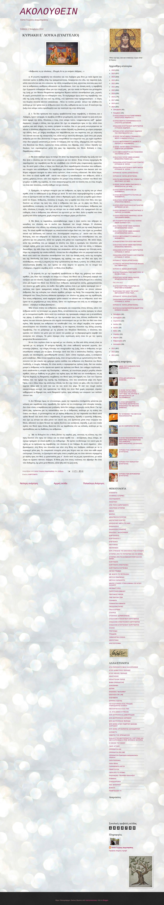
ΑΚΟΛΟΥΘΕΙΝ (49, 11)
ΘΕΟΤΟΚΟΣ (113, 545)
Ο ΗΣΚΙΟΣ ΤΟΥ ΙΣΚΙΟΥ (117, 743)
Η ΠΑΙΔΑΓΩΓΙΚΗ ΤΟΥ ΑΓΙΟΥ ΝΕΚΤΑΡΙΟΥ (127, 241)
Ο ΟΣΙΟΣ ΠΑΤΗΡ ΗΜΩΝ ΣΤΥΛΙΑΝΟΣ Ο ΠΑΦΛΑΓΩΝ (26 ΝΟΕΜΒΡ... (126, 148)
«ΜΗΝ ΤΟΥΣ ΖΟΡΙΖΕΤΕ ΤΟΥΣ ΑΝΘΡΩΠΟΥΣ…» (129, 367)
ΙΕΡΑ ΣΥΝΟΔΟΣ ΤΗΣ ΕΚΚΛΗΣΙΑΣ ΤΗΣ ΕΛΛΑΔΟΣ (126, 551)
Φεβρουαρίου (118, 341)
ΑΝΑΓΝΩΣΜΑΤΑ (114, 499)
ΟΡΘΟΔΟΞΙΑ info (115, 749)
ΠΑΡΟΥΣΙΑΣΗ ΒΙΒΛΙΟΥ (117, 591)
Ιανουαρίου (117, 344)
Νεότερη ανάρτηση (29, 483)
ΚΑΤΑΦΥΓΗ (113, 732)
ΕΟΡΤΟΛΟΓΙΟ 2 (114, 538)
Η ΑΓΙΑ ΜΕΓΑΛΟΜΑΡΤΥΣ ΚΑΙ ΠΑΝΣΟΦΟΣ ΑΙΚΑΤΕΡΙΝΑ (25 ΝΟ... (128, 153)
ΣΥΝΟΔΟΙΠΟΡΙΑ (115, 782)
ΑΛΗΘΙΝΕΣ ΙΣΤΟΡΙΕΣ (116, 496)
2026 (113, 70)
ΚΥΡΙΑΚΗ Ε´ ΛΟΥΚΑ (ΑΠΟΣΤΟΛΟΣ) (125, 305)
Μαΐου (115, 331)
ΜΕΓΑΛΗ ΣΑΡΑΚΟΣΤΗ (117, 580)
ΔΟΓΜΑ (111, 688)
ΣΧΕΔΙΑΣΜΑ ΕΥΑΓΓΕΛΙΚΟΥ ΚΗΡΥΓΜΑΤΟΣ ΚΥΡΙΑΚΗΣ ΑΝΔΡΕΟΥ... (128, 127)
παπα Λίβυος (113, 763)
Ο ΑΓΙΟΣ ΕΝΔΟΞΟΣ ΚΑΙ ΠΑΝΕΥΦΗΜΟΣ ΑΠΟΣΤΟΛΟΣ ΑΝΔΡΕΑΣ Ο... (127, 116)
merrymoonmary (91, 900)
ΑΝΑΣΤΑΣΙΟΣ (114, 676)
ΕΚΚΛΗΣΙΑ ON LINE (116, 695)
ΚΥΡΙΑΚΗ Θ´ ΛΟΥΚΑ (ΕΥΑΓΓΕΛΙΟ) (125, 176)
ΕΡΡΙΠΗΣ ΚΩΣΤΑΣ (115, 701)
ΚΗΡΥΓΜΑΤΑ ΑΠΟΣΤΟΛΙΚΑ (118, 565)
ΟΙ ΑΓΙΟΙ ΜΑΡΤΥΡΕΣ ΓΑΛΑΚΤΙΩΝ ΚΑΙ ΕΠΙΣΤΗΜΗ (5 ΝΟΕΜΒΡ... (126, 287)
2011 (113, 355)
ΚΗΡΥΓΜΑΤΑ (32, 474)
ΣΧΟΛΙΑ (112, 628)
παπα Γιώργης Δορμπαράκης (122, 847)
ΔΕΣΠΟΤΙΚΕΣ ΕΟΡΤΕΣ (117, 520)
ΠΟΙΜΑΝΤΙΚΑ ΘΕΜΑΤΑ (117, 603)
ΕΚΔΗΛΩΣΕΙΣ (114, 526)
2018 (113, 97)
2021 (113, 87)
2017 (113, 100)
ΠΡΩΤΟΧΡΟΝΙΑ (114, 610)
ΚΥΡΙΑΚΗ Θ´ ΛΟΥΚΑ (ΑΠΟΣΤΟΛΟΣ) (125, 173)
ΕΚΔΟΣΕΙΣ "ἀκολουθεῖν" (117, 692)
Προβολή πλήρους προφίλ (118, 851)
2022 (113, 83)
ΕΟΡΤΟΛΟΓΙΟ (114, 535)
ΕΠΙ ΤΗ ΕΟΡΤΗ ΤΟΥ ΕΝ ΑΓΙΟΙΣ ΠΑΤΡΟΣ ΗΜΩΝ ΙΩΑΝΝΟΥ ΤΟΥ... (127, 221)
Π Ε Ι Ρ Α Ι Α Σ (118, 283)
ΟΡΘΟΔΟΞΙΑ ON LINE (117, 752)
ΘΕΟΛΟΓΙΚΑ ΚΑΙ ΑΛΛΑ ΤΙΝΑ (119, 709)
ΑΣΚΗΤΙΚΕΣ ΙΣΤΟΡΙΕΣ (117, 508)
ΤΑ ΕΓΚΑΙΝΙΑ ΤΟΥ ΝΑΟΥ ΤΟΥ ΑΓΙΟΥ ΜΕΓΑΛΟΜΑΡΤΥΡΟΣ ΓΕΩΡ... (125, 292)
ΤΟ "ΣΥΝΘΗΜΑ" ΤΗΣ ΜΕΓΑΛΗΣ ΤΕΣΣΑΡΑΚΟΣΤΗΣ (130, 415)
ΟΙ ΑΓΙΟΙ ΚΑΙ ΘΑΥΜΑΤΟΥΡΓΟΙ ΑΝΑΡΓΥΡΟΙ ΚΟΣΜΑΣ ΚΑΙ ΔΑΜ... (128, 309)
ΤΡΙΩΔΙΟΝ (112, 634)
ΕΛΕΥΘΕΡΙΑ (113, 698)
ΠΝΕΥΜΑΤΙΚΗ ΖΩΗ (116, 597)
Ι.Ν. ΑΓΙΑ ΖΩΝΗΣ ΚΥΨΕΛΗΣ (119, 712)
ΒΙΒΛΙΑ (111, 511)
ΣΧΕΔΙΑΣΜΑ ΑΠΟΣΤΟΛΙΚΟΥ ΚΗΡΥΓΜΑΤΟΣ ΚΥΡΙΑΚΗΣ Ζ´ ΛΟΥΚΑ (128, 256)
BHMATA (112, 788)
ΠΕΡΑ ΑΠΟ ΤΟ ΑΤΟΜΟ (117, 772)
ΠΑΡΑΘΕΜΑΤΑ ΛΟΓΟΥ (117, 766)
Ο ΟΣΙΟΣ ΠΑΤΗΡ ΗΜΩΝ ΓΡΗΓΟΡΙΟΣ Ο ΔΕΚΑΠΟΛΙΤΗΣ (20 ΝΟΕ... (127, 185)
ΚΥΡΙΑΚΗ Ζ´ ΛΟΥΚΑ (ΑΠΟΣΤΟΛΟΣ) (125, 260)
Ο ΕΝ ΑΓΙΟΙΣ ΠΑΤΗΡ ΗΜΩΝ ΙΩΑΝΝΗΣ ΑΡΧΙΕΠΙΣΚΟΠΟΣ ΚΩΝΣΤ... (126, 227)
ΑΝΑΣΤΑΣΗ (113, 502)
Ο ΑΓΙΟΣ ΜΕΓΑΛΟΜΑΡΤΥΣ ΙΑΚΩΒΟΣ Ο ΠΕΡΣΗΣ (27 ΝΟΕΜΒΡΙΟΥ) (127, 142)
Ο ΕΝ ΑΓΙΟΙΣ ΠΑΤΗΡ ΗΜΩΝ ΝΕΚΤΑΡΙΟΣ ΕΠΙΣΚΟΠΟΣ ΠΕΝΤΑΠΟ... (127, 246)
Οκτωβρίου (117, 314)
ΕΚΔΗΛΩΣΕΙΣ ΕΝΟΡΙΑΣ (117, 529)
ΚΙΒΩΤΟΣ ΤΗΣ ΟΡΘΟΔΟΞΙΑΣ (119, 735)
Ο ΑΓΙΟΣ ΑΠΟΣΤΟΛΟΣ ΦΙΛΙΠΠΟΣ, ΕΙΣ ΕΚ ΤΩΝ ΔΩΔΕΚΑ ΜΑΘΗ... (128, 216)
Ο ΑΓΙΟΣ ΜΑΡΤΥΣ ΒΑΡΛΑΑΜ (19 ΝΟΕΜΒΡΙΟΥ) (124, 190)
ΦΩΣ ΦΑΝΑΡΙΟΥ (115, 785)
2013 (113, 348)
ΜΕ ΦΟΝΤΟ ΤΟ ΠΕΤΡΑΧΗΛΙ (119, 574)
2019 (113, 93)
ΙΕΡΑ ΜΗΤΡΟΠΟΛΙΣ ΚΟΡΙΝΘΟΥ (120, 718)
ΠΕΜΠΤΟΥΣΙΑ (114, 769)
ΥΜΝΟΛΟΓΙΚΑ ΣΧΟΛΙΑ (117, 637)
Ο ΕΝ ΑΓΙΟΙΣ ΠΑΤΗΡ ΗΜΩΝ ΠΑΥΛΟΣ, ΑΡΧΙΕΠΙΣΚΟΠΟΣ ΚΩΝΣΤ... (126, 278)
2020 (113, 90)
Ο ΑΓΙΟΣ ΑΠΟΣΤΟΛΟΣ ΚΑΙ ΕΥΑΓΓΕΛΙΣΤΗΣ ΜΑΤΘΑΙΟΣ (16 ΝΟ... (128, 206)
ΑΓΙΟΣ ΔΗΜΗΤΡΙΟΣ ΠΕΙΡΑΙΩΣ (119, 670)
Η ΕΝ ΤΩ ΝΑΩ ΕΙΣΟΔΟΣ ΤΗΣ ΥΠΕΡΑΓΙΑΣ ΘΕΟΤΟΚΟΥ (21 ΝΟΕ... (127, 180)
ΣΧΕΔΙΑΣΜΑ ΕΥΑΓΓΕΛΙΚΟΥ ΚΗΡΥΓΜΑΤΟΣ (124, 625)
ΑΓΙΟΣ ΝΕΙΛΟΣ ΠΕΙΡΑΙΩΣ (118, 673)
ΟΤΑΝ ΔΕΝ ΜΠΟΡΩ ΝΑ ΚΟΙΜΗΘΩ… (127, 379)
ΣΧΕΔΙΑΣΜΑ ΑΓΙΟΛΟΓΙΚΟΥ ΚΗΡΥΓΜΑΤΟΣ (124, 619)
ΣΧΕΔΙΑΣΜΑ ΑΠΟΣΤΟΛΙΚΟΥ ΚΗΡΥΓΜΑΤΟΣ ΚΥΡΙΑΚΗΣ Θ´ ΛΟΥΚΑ (128, 163)
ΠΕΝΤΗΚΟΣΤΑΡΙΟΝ (116, 594)
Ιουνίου (116, 327)
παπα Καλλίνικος (115, 760)
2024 (113, 77)
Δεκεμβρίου (117, 109)
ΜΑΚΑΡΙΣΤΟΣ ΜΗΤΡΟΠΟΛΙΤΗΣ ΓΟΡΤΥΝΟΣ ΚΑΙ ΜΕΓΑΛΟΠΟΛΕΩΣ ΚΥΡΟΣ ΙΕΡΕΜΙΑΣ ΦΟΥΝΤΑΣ (126, 739)
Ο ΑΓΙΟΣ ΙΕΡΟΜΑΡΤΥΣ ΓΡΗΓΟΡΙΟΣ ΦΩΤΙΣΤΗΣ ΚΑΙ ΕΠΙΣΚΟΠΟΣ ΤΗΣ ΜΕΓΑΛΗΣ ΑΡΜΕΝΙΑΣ (129, 404)
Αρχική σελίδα (60, 483)
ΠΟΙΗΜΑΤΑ (113, 600)
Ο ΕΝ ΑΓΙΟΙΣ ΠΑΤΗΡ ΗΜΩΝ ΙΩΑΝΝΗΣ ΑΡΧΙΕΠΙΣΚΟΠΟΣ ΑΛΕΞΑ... (126, 232)
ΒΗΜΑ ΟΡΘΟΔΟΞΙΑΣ (116, 682)
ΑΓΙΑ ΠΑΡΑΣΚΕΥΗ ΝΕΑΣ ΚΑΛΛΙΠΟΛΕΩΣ (123, 667)
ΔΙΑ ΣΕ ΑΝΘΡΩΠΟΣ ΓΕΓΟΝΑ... (130, 426)
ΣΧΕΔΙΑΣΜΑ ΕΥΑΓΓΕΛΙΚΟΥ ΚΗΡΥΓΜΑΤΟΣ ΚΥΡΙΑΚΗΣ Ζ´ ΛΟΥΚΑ (128, 251)
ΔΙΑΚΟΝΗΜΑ (113, 685)
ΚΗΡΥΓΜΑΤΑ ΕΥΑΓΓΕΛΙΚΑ (118, 568)
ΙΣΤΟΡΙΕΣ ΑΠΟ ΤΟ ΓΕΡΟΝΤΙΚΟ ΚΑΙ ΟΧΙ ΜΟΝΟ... (126, 554)
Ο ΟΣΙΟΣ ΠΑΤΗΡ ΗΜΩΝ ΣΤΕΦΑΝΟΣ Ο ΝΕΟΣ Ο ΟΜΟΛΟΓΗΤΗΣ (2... (126, 137)
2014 (113, 107)
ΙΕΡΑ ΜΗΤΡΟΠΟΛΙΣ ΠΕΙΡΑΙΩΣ (120, 721)
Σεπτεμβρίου (117, 318)
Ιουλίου (116, 324)
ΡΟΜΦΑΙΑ (112, 779)
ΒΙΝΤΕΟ (112, 514)
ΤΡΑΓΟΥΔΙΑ (113, 631)
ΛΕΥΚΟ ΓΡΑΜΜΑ (115, 571)
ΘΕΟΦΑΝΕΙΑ (113, 548)
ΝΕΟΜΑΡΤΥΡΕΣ (115, 588)
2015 (113, 103)
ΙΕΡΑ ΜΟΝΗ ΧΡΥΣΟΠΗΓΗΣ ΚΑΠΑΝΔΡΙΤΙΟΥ (124, 729)
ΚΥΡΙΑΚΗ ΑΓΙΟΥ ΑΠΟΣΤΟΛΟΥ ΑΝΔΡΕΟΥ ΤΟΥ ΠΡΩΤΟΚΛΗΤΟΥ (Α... (127, 132)
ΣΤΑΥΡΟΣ (112, 613)
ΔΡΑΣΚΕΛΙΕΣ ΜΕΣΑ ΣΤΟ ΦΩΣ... (120, 523)
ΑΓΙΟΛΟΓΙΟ (113, 493)
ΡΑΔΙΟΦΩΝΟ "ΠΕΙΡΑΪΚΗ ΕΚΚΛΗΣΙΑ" (122, 775)
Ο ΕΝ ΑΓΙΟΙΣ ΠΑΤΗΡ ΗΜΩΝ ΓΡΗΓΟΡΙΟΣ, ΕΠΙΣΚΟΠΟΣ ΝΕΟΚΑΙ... (127, 201)
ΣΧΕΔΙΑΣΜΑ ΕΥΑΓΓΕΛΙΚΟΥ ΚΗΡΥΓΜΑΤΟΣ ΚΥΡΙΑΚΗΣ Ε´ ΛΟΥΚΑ (128, 300)
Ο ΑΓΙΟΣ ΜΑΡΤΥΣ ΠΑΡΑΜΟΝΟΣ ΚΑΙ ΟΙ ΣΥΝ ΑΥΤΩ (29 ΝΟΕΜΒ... (127, 122)
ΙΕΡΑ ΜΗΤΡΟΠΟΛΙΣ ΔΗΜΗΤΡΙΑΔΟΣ (122, 715)
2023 (113, 80)
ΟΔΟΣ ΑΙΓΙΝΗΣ (114, 746)
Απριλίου (116, 334)
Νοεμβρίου (117, 113)
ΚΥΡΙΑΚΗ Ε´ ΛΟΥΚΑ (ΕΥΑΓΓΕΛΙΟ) (125, 296)
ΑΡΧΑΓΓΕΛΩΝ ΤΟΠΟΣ (117, 679)
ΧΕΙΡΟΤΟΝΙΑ (113, 640)
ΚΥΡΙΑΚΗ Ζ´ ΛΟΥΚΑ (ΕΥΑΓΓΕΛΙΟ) (125, 269)
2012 (113, 352)
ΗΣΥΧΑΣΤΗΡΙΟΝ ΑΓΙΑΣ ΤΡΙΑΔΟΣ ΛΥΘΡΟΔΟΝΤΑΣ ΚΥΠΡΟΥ (121, 705)
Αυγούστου (117, 321)
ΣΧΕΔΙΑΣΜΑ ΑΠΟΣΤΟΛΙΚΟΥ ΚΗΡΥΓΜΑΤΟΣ (124, 622)
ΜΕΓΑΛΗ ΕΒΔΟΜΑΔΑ (116, 577)
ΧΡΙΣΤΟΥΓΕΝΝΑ (115, 643)
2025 (113, 73)
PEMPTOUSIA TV (115, 791)
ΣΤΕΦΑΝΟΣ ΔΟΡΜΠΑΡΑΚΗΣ (119, 616)
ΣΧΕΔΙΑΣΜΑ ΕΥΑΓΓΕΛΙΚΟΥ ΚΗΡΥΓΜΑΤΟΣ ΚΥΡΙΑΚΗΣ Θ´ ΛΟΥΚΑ (128, 168)
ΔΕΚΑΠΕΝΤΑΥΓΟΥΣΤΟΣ (117, 517)
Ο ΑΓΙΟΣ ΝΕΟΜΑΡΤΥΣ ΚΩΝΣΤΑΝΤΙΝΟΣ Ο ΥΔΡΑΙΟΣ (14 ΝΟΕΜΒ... (128, 211)
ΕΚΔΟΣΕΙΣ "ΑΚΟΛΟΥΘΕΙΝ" (118, 532)
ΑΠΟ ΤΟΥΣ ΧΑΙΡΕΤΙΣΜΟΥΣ (119, 505)
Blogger (105, 900)
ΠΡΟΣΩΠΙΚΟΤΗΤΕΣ (116, 606)
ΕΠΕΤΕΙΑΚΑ (113, 542)
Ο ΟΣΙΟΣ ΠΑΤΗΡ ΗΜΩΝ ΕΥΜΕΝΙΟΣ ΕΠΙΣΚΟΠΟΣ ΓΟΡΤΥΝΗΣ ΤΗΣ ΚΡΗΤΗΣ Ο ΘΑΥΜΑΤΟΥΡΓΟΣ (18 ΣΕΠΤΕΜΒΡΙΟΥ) (129, 393)
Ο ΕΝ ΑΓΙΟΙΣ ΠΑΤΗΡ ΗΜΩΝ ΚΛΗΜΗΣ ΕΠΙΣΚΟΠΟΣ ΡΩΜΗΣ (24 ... (126, 158)
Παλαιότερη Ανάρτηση (93, 483)
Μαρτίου (116, 337)
